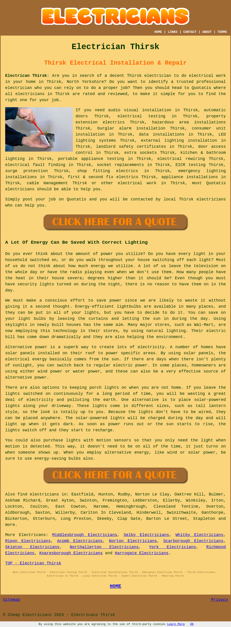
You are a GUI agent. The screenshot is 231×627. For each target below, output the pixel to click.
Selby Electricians (146, 535)
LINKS (172, 32)
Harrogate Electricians (142, 553)
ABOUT (207, 32)
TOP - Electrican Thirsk (33, 563)
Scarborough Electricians (193, 541)
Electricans (32, 535)
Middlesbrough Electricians (84, 535)
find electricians (38, 494)
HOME (158, 32)
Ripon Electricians (28, 541)
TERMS (222, 32)
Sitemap (11, 599)
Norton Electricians (133, 541)
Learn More (176, 624)
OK (192, 624)
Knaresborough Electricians (71, 553)
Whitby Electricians (199, 535)
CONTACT (189, 32)
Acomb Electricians (79, 541)
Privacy (219, 599)
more (10, 524)
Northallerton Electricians (104, 547)
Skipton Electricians (32, 547)
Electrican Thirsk (26, 75)
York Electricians (172, 547)
